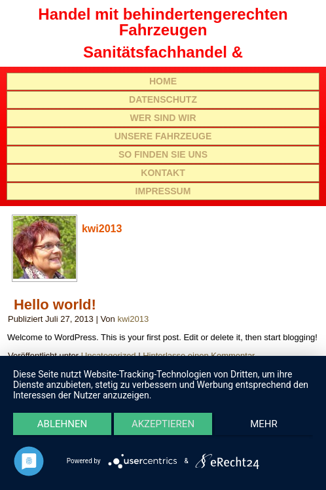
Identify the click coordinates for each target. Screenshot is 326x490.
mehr (264, 424)
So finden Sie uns (163, 154)
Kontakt (163, 172)
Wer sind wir (163, 118)
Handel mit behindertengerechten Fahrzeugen (162, 22)
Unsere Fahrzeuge (163, 136)
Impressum (163, 191)
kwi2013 (133, 319)
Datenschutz (163, 99)
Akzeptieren (163, 424)
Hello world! (55, 304)
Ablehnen (62, 424)
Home (163, 81)
